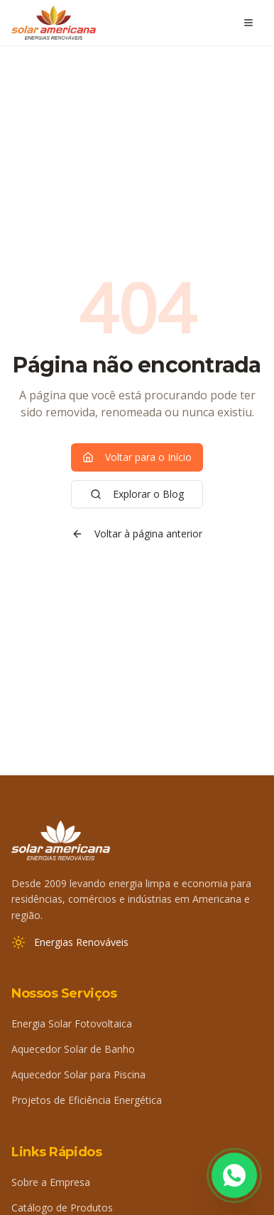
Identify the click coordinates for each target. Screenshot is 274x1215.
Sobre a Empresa (50, 1182)
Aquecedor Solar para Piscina (78, 1074)
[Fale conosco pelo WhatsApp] (234, 1175)
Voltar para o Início (137, 457)
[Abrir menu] (248, 22)
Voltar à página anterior (137, 533)
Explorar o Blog (137, 494)
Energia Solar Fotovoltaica (71, 1023)
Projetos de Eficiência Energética (86, 1100)
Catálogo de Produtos (62, 1207)
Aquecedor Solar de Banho (73, 1049)
